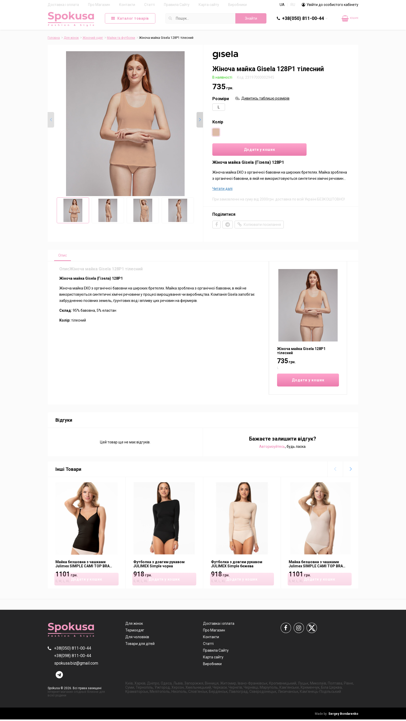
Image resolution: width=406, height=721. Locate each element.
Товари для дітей (140, 645)
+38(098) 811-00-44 (72, 657)
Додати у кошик (244, 150)
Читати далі (222, 190)
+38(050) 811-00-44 (303, 18)
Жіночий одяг (93, 38)
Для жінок (71, 38)
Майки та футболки (121, 38)
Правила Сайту (177, 5)
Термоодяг (134, 632)
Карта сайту (209, 5)
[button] (200, 120)
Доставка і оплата (63, 5)
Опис (63, 257)
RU (293, 5)
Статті (149, 5)
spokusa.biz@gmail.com (76, 664)
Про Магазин (99, 5)
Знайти (251, 18)
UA (282, 5)
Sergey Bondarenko (336, 715)
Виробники (237, 5)
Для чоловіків (137, 638)
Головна (54, 38)
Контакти (127, 5)
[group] (125, 123)
